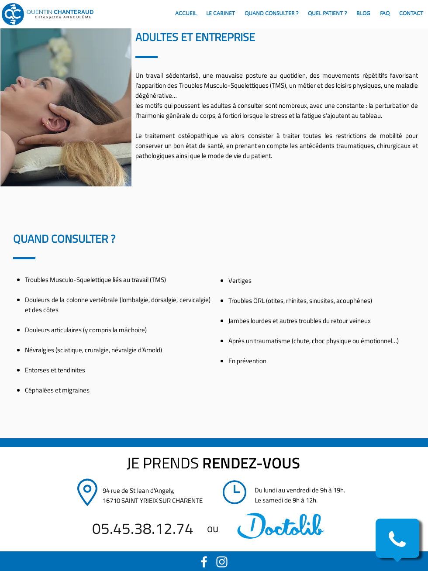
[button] (397, 539)
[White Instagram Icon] (221, 561)
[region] (281, 526)
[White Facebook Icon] (204, 561)
